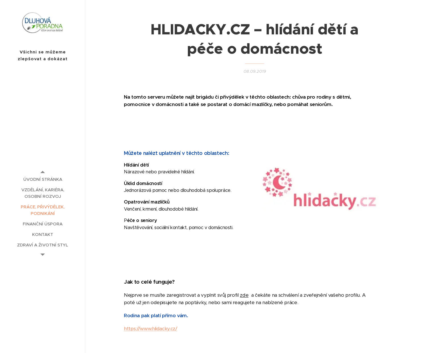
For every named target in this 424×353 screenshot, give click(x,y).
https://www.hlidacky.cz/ (150, 328)
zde (244, 295)
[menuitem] (43, 179)
